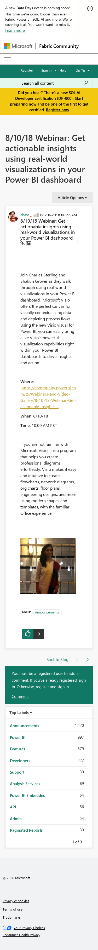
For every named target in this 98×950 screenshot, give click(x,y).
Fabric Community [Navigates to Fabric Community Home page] (59, 46)
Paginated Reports (26, 830)
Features (17, 748)
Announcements (47, 612)
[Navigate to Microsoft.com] (18, 46)
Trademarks (12, 917)
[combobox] (55, 83)
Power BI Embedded (27, 795)
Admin (16, 818)
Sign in (46, 70)
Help (63, 70)
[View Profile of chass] (24, 214)
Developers (20, 760)
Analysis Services (25, 783)
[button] (78, 241)
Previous (66, 841)
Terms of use (12, 909)
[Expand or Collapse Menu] (7, 59)
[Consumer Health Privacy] (49, 934)
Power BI (17, 737)
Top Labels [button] (19, 712)
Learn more (15, 30)
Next (88, 841)
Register (27, 70)
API (13, 806)
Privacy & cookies (16, 901)
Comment (20, 696)
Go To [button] (80, 70)
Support (17, 772)
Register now (57, 109)
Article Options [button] (71, 197)
